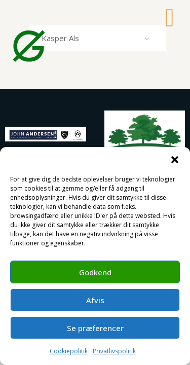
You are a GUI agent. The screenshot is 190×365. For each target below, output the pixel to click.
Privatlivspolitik (114, 351)
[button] (175, 160)
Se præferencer (95, 328)
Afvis (95, 300)
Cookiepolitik (69, 351)
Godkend (95, 272)
